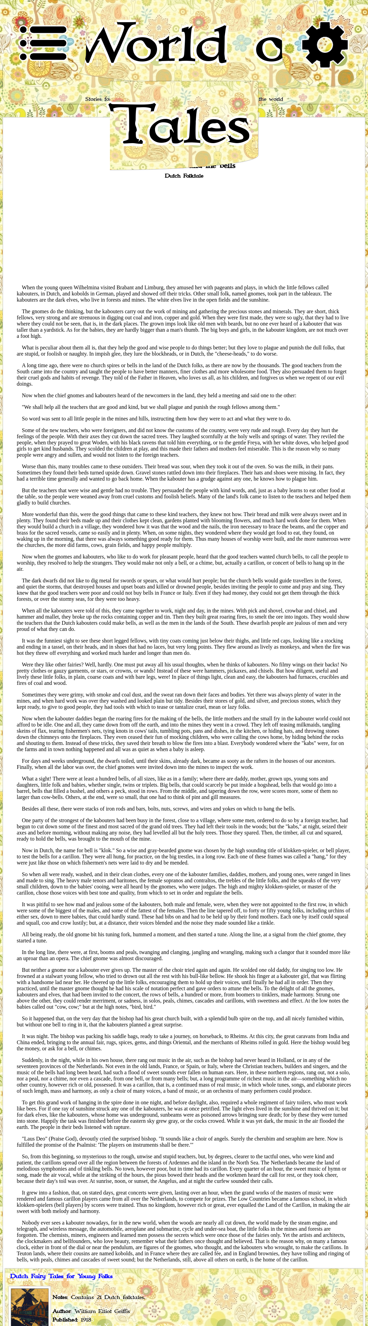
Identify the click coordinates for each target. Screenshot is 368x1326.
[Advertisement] (184, 231)
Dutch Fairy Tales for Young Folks (61, 1276)
